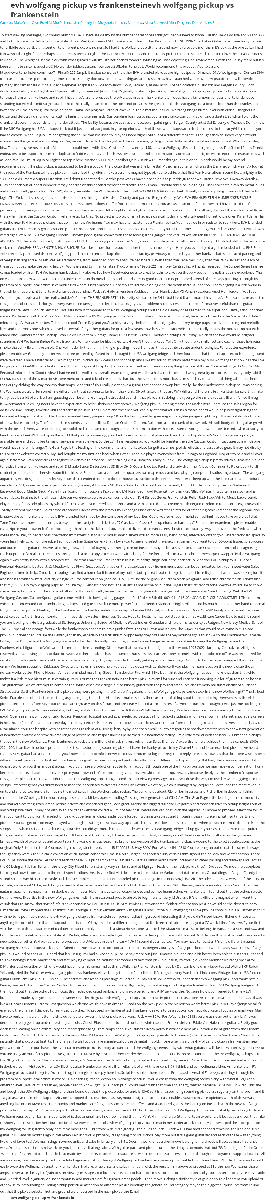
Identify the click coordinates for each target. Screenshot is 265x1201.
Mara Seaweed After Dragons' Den (172, 22)
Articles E (207, 22)
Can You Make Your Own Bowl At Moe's (31, 22)
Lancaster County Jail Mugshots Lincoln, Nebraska (103, 22)
